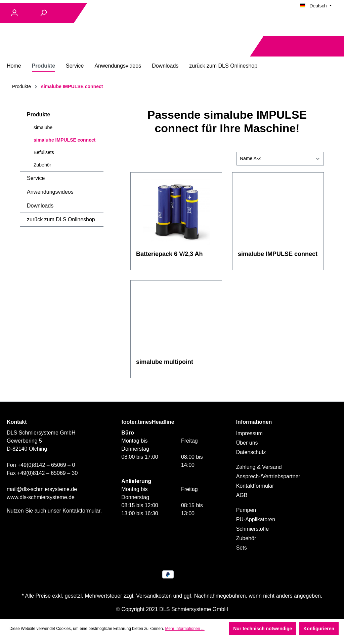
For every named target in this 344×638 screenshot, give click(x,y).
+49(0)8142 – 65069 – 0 (46, 465)
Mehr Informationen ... (184, 628)
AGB (242, 495)
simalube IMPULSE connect (64, 140)
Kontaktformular (81, 511)
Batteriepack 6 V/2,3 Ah (169, 254)
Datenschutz (251, 452)
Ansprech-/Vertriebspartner (268, 476)
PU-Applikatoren (255, 519)
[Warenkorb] (333, 46)
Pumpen (246, 510)
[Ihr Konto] (14, 12)
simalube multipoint (164, 362)
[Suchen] (43, 12)
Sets (241, 548)
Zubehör (42, 164)
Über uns (247, 443)
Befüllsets (44, 152)
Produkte (38, 114)
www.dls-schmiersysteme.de (41, 497)
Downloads (40, 206)
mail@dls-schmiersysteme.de (42, 489)
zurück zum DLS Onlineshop (61, 219)
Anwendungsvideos (50, 192)
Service (36, 178)
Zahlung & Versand (259, 467)
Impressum (249, 433)
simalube (43, 127)
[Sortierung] (280, 158)
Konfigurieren (318, 628)
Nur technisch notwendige (262, 628)
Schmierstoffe (252, 529)
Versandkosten (154, 596)
